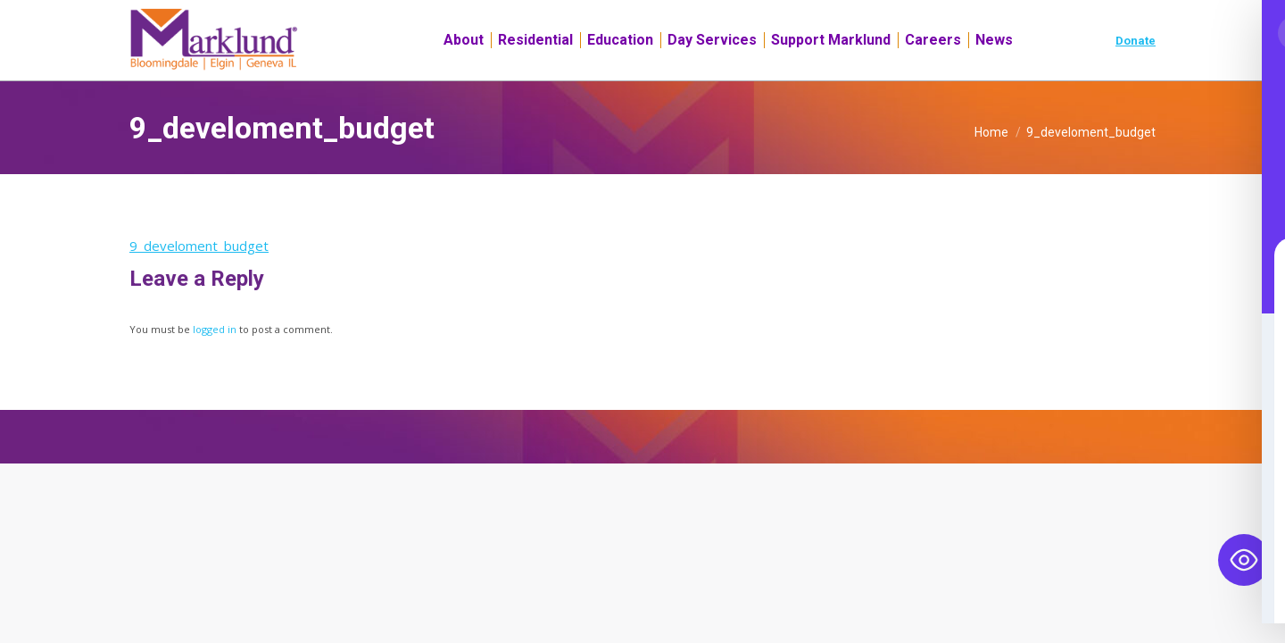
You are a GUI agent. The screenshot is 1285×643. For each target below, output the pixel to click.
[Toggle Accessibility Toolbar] (1244, 560)
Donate (1135, 72)
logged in (214, 361)
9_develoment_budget (199, 278)
